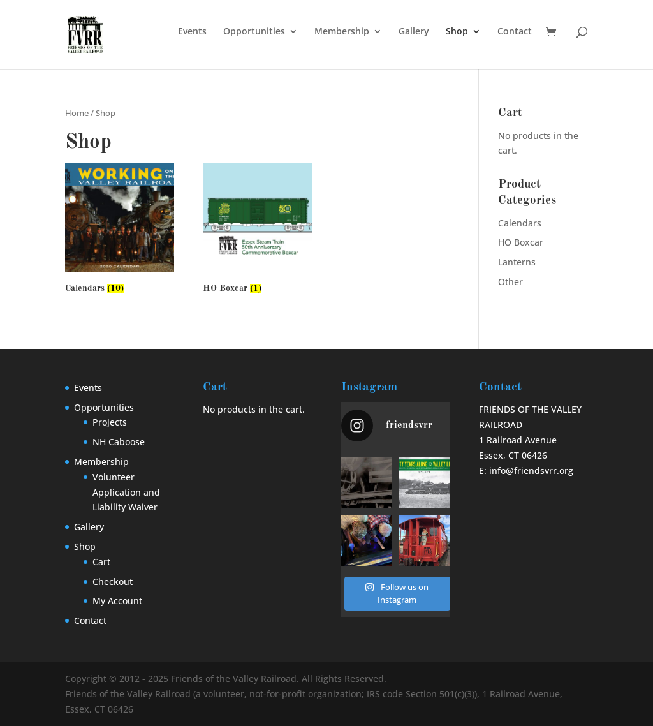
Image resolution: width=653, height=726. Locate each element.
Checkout (112, 581)
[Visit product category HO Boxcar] (257, 231)
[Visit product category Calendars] (119, 231)
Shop (457, 32)
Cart (101, 562)
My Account (117, 601)
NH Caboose (118, 442)
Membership (341, 32)
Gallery (414, 32)
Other (510, 282)
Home (77, 113)
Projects (109, 422)
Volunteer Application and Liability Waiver (126, 492)
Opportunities (254, 32)
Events (192, 32)
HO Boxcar (520, 242)
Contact (514, 32)
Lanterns (517, 262)
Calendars (519, 223)
